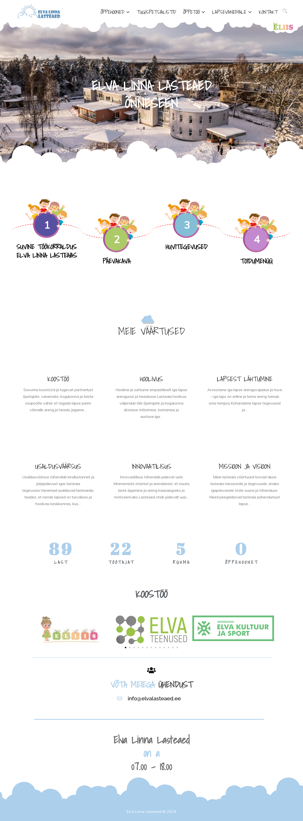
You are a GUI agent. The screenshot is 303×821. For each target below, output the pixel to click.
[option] (151, 93)
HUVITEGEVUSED (186, 246)
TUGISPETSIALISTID (156, 12)
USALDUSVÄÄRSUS (58, 466)
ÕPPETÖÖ (191, 12)
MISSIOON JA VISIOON (244, 466)
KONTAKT (268, 12)
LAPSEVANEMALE (229, 12)
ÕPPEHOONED (112, 12)
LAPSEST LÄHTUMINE (244, 378)
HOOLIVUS (151, 378)
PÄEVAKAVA (116, 261)
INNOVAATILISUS (151, 466)
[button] (125, 647)
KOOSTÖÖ (58, 378)
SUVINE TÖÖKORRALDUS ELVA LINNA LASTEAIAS (47, 251)
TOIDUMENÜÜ (256, 261)
